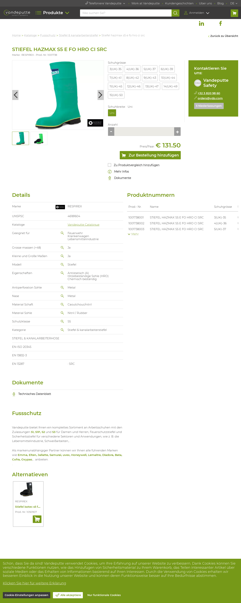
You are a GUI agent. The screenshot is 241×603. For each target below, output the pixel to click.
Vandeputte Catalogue (84, 224)
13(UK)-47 (152, 86)
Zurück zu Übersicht (224, 36)
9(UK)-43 (150, 77)
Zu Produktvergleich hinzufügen (137, 165)
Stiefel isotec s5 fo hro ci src (34, 506)
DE (232, 3)
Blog (220, 3)
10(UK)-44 (168, 77)
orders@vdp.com (210, 98)
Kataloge (30, 35)
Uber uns (205, 3)
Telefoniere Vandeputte (103, 3)
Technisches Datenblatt (31, 394)
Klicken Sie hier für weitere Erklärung (34, 583)
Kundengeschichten (179, 3)
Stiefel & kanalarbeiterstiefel (78, 35)
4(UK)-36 (133, 69)
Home (16, 35)
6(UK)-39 (167, 69)
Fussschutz (48, 35)
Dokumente (119, 178)
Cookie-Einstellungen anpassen (26, 595)
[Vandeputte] (17, 13)
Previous (15, 95)
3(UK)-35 (115, 69)
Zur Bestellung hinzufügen (150, 156)
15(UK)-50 (116, 95)
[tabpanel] (20, 138)
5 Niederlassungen (209, 106)
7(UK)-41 (115, 77)
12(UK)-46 (134, 86)
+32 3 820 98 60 (209, 93)
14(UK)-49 (170, 86)
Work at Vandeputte (145, 3)
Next (101, 95)
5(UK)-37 (150, 69)
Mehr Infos (118, 172)
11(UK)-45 (116, 86)
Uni (112, 113)
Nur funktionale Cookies (104, 595)
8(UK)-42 (133, 77)
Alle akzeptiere (70, 595)
